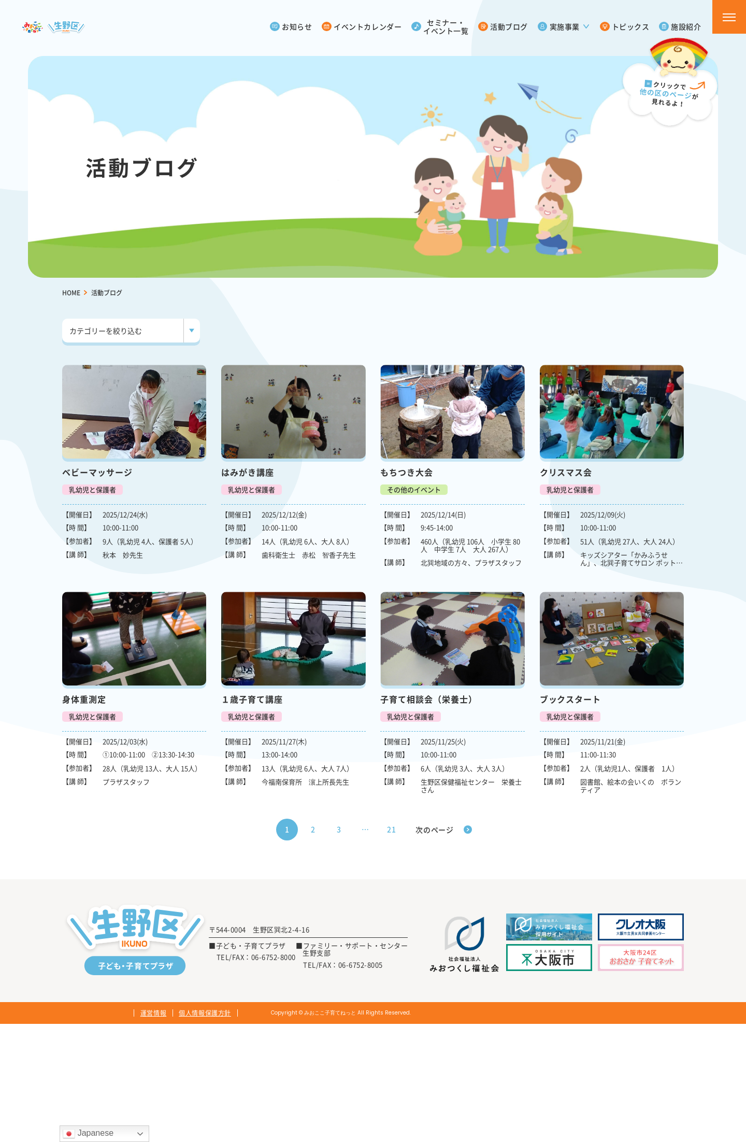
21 (391, 829)
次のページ (434, 829)
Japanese (88, 1133)
